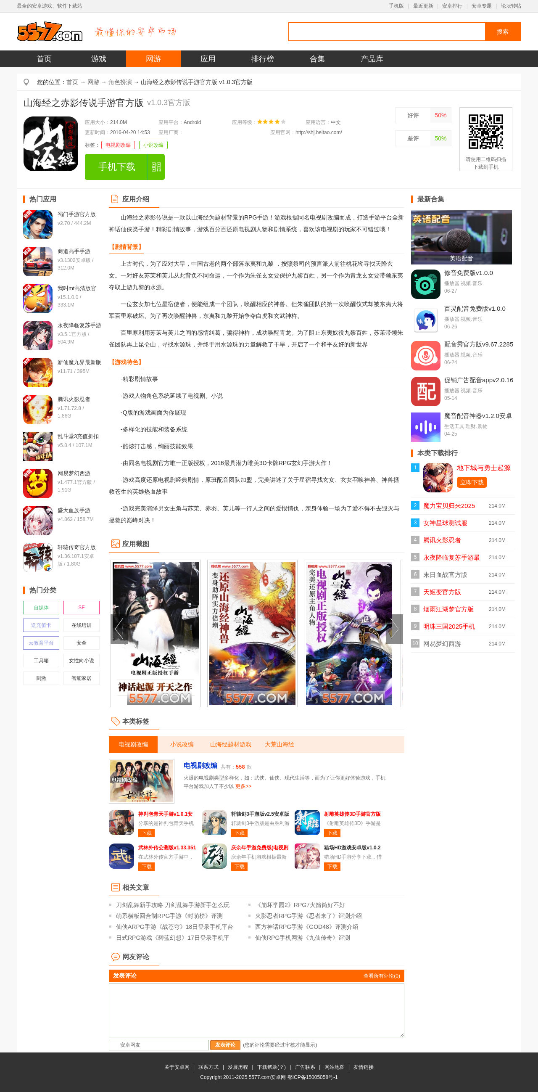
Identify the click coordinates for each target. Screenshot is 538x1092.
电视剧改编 (118, 145)
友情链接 (363, 1067)
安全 (81, 643)
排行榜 (262, 59)
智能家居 (81, 678)
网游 (153, 59)
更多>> (243, 786)
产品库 (372, 59)
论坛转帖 (511, 6)
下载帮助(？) (271, 1067)
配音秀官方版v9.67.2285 (478, 344)
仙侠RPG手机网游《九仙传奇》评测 (302, 937)
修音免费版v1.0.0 (468, 272)
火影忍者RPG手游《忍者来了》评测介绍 (308, 915)
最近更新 (423, 6)
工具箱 (41, 661)
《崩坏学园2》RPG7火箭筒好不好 (300, 905)
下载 (147, 833)
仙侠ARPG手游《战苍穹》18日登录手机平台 (174, 926)
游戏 (98, 59)
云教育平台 (41, 643)
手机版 (396, 6)
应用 (208, 59)
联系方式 (208, 1067)
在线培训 (81, 625)
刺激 (41, 678)
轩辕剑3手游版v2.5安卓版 (260, 814)
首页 (44, 59)
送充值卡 (41, 625)
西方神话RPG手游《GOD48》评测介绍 (307, 926)
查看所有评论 (382, 976)
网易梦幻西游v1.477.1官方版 (445, 646)
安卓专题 (482, 6)
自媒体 (41, 608)
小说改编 (153, 145)
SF (81, 608)
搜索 (503, 31)
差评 (413, 138)
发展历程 (238, 1067)
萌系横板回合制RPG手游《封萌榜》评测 (169, 915)
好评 (413, 115)
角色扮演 (120, 82)
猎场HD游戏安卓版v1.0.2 (352, 848)
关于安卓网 (177, 1067)
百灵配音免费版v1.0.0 (475, 308)
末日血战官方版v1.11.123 (445, 577)
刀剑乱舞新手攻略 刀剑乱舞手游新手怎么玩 (172, 905)
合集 (317, 59)
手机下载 (116, 166)
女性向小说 (81, 661)
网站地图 (334, 1067)
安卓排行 (452, 6)
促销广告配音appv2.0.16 (478, 379)
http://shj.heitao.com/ (318, 132)
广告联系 (305, 1067)
